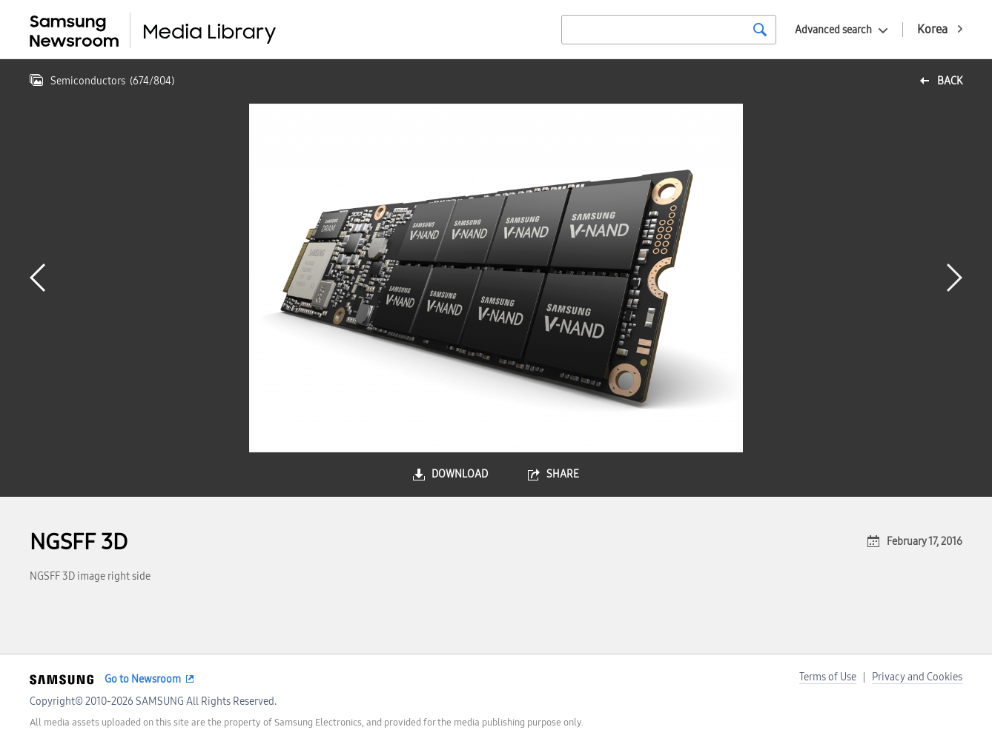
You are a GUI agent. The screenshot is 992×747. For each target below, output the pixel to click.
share (562, 474)
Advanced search (833, 30)
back (949, 81)
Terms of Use (827, 677)
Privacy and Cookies (917, 677)
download (459, 474)
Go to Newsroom (143, 679)
